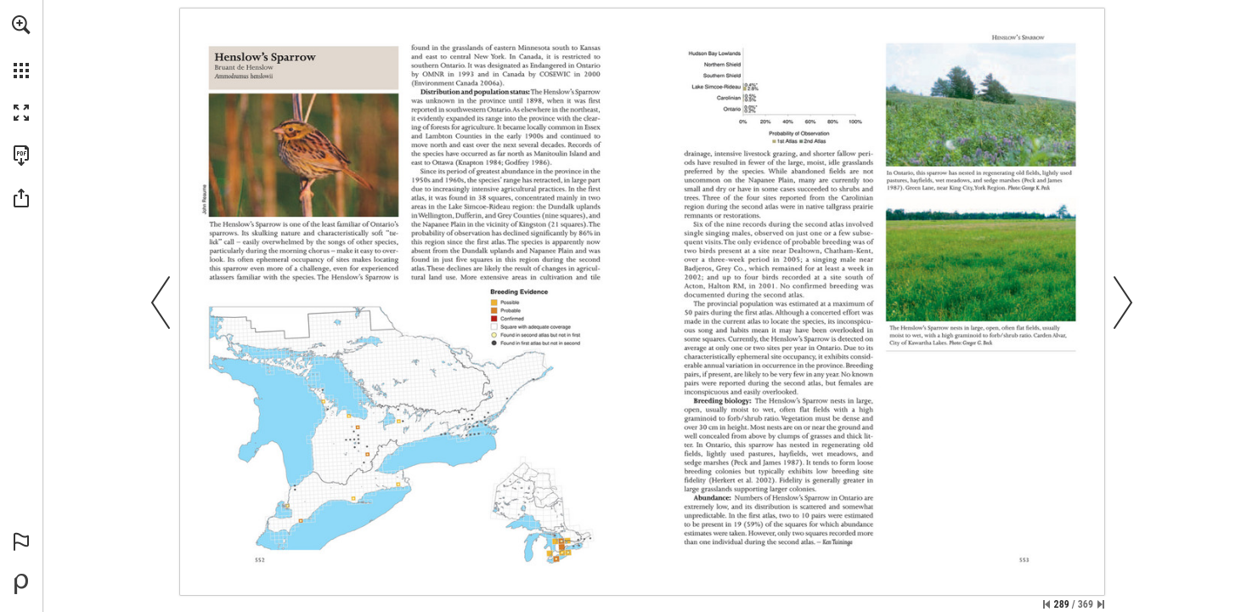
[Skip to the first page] (1046, 604)
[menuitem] (21, 47)
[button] (21, 24)
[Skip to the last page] (1100, 604)
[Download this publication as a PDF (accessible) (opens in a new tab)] (21, 155)
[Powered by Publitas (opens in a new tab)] (21, 584)
